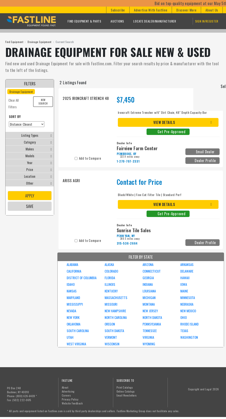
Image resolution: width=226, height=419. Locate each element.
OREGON (110, 324)
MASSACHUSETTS (116, 297)
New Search (43, 101)
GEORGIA (148, 277)
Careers (66, 395)
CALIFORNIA (74, 271)
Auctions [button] (117, 21)
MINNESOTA (187, 297)
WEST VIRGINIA (76, 343)
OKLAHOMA (73, 324)
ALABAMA (72, 264)
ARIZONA (148, 264)
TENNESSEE (150, 330)
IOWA (183, 284)
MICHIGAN (149, 297)
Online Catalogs (126, 391)
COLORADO (111, 271)
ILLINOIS (110, 284)
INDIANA (148, 284)
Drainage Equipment (39, 42)
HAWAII (185, 277)
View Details (164, 122)
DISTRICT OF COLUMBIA (81, 277)
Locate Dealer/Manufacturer (154, 21)
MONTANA (149, 304)
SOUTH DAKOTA (114, 330)
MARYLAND (73, 297)
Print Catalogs (125, 387)
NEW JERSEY (150, 310)
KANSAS (72, 290)
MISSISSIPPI (75, 304)
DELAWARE (186, 271)
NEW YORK (73, 317)
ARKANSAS (187, 264)
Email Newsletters (127, 395)
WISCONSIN (112, 343)
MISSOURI (111, 304)
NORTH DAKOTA (152, 317)
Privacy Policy (70, 399)
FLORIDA (110, 277)
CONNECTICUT (152, 271)
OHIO (183, 317)
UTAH (70, 337)
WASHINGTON (189, 337)
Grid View (216, 82)
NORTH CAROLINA (116, 317)
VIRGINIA (148, 337)
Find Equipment (14, 42)
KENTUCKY (111, 290)
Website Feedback (72, 403)
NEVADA (71, 310)
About (65, 387)
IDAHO (71, 284)
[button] (117, 10)
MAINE (184, 290)
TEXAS (184, 330)
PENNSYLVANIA (152, 324)
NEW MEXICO (188, 310)
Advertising (68, 391)
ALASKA (109, 264)
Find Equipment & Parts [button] (84, 21)
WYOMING (149, 343)
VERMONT (111, 337)
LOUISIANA (149, 290)
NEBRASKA (186, 304)
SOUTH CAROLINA (78, 330)
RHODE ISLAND (189, 324)
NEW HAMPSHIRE (115, 310)
